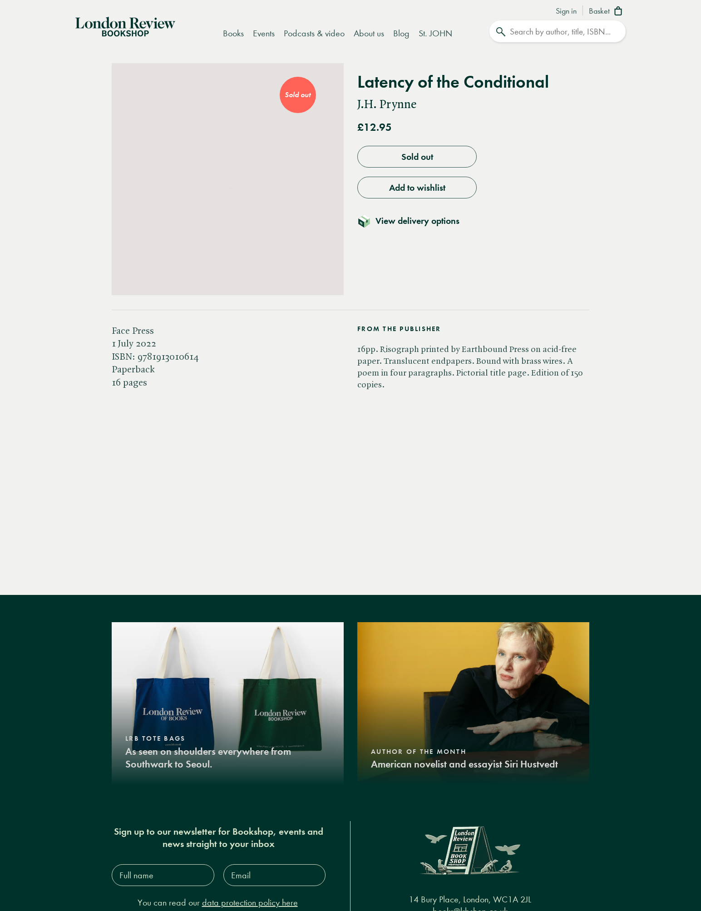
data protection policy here (250, 902)
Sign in (566, 11)
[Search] (557, 31)
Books (233, 33)
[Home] (125, 26)
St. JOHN (435, 33)
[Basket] (607, 11)
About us (369, 33)
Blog (401, 33)
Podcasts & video (314, 33)
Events (264, 33)
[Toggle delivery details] (413, 221)
